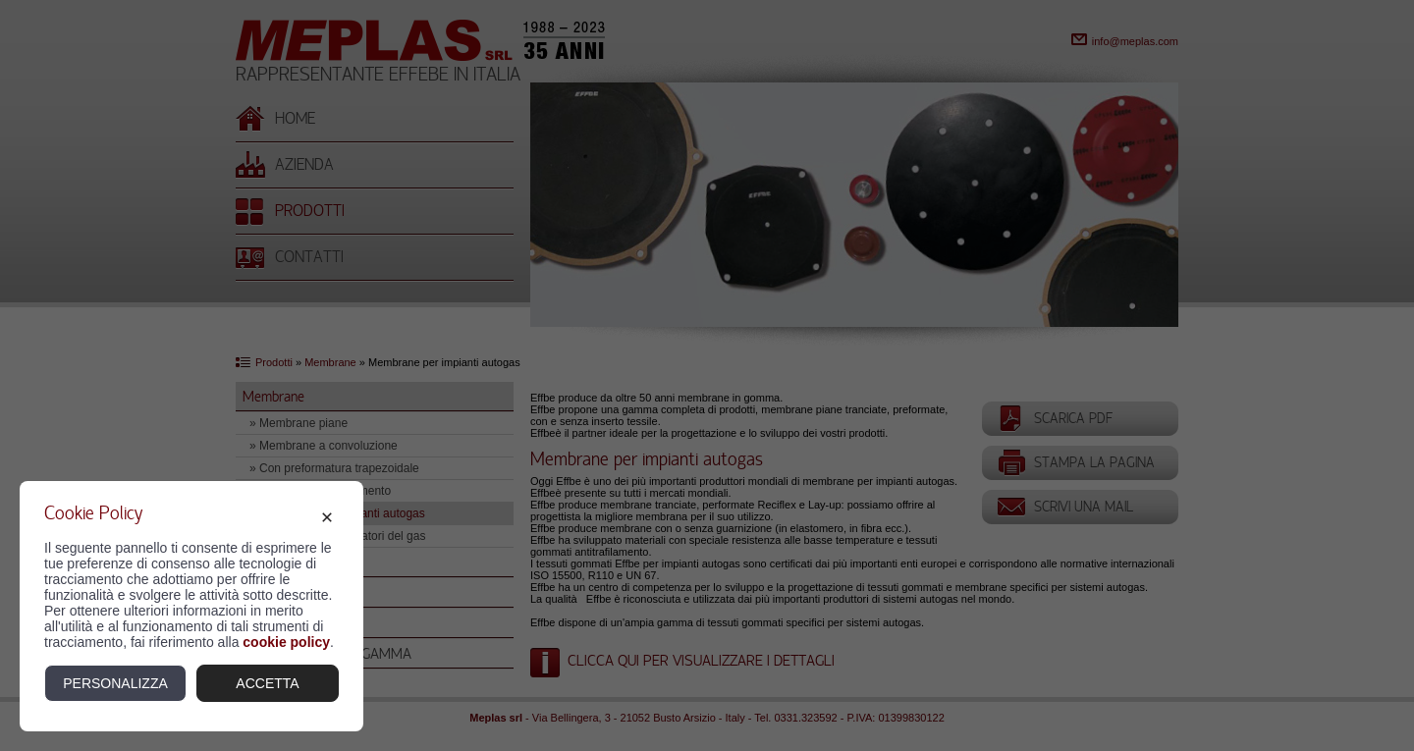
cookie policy (286, 642)
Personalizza (115, 683)
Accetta (267, 683)
